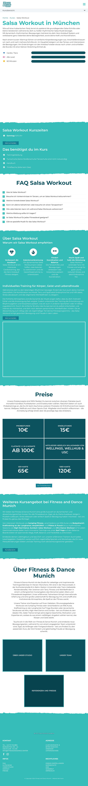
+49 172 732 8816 (11, 745)
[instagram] (8, 754)
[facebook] (4, 754)
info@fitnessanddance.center (15, 751)
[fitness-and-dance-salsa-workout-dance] (44, 719)
